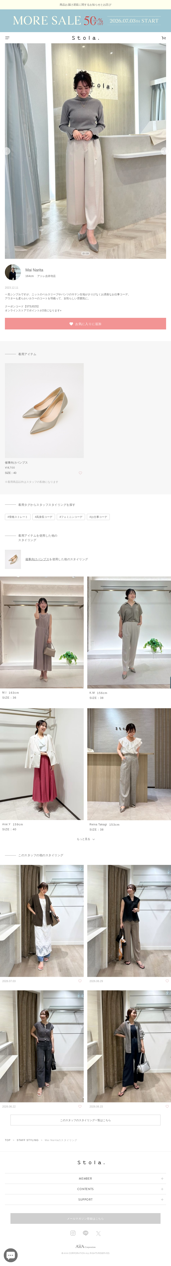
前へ (6, 151)
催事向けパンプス (37, 559)
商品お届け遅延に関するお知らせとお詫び (85, 4)
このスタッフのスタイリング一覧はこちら (85, 1120)
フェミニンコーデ (71, 516)
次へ (164, 151)
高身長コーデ (44, 516)
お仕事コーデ (99, 516)
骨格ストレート (18, 516)
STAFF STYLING (28, 1140)
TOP (8, 1140)
